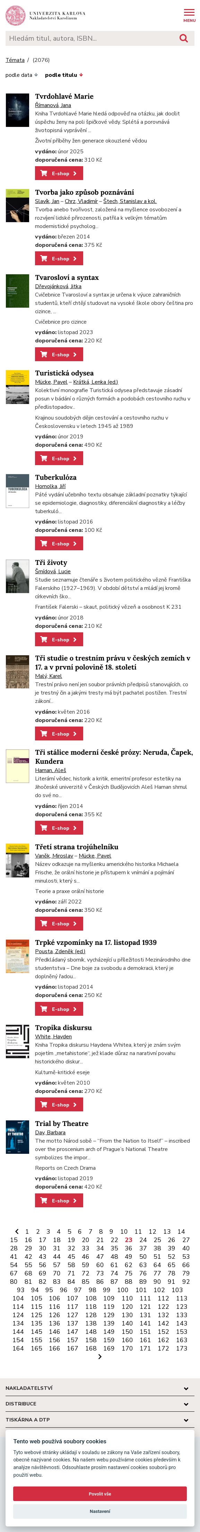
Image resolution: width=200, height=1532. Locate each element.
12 (152, 1231)
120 (127, 1307)
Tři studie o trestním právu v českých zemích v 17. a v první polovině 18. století (112, 663)
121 (145, 1307)
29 (28, 1248)
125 (36, 1315)
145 (36, 1332)
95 (49, 1290)
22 (114, 1240)
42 (28, 1257)
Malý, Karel (48, 676)
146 (54, 1332)
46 (85, 1257)
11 (138, 1231)
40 (186, 1248)
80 (14, 1282)
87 (114, 1282)
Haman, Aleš (50, 770)
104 (18, 1298)
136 (54, 1323)
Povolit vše (100, 1494)
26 (171, 1240)
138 (91, 1323)
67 (14, 1273)
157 (72, 1340)
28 (14, 1248)
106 (54, 1298)
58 (71, 1265)
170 (127, 1348)
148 (91, 1332)
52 (171, 1257)
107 (72, 1298)
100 (123, 1290)
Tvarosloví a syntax (66, 277)
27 (186, 1240)
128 (91, 1315)
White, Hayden (53, 1036)
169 (109, 1348)
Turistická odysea (64, 373)
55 (28, 1265)
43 (42, 1257)
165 (36, 1348)
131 (145, 1315)
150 (127, 1332)
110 (127, 1298)
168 (91, 1348)
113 (182, 1298)
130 (127, 1315)
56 (42, 1265)
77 (157, 1273)
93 (21, 1290)
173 (182, 1348)
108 (91, 1298)
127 (72, 1315)
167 (72, 1348)
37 (143, 1248)
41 (14, 1257)
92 (186, 1282)
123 (182, 1307)
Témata (15, 60)
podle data (22, 75)
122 (163, 1307)
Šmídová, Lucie (53, 571)
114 (18, 1307)
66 (186, 1265)
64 (157, 1265)
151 (145, 1332)
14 (181, 1231)
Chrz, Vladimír (81, 201)
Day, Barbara (50, 1132)
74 (114, 1273)
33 (85, 1248)
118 (91, 1307)
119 (109, 1307)
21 (100, 1240)
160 (127, 1340)
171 (145, 1348)
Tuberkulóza (56, 477)
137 (72, 1323)
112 (163, 1298)
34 (100, 1248)
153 (182, 1332)
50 (143, 1257)
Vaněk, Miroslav (54, 856)
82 (42, 1282)
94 (35, 1290)
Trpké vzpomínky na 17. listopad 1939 (96, 942)
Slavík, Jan (47, 201)
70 (57, 1273)
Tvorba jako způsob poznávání (84, 192)
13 (167, 1231)
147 (72, 1332)
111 (145, 1298)
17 (42, 1240)
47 (100, 1257)
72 (85, 1273)
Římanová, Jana (53, 105)
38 (157, 1248)
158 (91, 1340)
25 (157, 1240)
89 (143, 1282)
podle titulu (64, 75)
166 (54, 1348)
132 (163, 1315)
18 (57, 1240)
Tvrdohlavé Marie (64, 96)
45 (71, 1257)
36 (128, 1248)
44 (57, 1257)
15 (14, 1240)
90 (157, 1282)
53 (186, 1257)
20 (85, 1240)
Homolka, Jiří (50, 486)
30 (42, 1248)
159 (109, 1340)
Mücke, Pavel (51, 382)
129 (109, 1315)
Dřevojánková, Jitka (58, 286)
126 (54, 1315)
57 (57, 1265)
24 (143, 1240)
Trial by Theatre (61, 1123)
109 (109, 1298)
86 (100, 1282)
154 (18, 1340)
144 (18, 1332)
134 (18, 1323)
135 (36, 1323)
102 (159, 1290)
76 (143, 1273)
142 (163, 1323)
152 (163, 1332)
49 (128, 1257)
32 (71, 1248)
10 (124, 1231)
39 (171, 1248)
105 (36, 1298)
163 (182, 1340)
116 (54, 1307)
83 (57, 1282)
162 (163, 1340)
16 (28, 1240)
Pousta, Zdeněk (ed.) (60, 951)
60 (100, 1265)
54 (14, 1265)
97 (78, 1290)
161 (145, 1340)
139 (109, 1323)
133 (182, 1315)
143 (182, 1323)
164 (18, 1348)
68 (28, 1273)
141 (145, 1323)
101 (141, 1290)
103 (177, 1290)
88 (128, 1282)
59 (85, 1265)
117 (72, 1307)
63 (143, 1265)
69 (42, 1273)
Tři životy (51, 562)
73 (100, 1273)
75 (128, 1273)
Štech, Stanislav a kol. (130, 201)
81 (28, 1282)
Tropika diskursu (63, 1027)
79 (186, 1273)
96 (64, 1290)
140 (127, 1323)
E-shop (59, 173)
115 (36, 1307)
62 (128, 1265)
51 (157, 1257)
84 (71, 1282)
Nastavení (100, 1511)
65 (171, 1265)
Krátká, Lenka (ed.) (95, 382)
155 (36, 1340)
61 (114, 1265)
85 (85, 1282)
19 (71, 1240)
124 (18, 1315)
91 (171, 1282)
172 (163, 1348)
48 (114, 1257)
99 (107, 1290)
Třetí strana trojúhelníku (76, 847)
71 (71, 1273)
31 (57, 1248)
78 (171, 1273)
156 (54, 1340)
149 (109, 1332)
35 (114, 1248)
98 (92, 1290)
